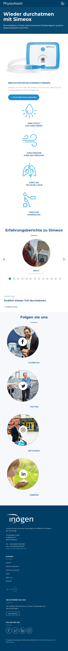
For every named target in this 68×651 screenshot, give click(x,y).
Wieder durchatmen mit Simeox (28, 16)
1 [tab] (10, 279)
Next (64, 259)
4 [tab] (22, 279)
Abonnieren (13, 614)
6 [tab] (31, 279)
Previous (4, 259)
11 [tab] (51, 279)
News (7, 574)
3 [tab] (18, 279)
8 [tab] (39, 279)
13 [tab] (60, 279)
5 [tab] (26, 279)
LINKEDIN (34, 495)
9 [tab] (43, 279)
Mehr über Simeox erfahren (23, 97)
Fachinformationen (12, 570)
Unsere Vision (10, 307)
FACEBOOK (34, 363)
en (7, 589)
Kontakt (9, 581)
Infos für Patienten (12, 566)
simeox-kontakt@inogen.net (16, 548)
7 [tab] (35, 279)
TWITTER (34, 407)
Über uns (9, 577)
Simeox (8, 563)
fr (11, 589)
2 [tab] (14, 279)
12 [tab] (56, 279)
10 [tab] (47, 279)
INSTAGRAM (34, 451)
